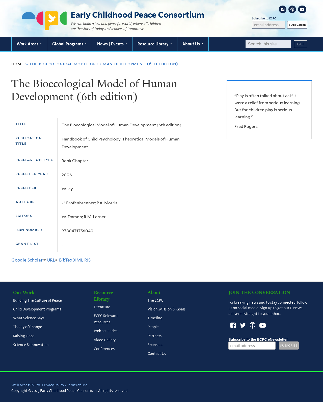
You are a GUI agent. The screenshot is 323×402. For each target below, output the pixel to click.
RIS (87, 260)
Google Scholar (28, 260)
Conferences (104, 348)
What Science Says (28, 318)
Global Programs (69, 44)
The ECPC (155, 300)
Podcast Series (105, 331)
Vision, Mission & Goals (166, 309)
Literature (102, 306)
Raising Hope (24, 335)
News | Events (112, 44)
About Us (192, 44)
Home (17, 63)
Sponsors (155, 344)
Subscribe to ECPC (268, 18)
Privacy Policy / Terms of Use (65, 385)
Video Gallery (105, 339)
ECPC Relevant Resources (106, 319)
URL (52, 260)
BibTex (65, 260)
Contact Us (157, 353)
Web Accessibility (25, 385)
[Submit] (300, 44)
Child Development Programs (37, 309)
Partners (155, 335)
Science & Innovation (31, 344)
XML (78, 260)
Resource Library (155, 44)
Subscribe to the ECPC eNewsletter (258, 339)
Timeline (155, 318)
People (153, 327)
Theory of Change (27, 327)
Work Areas (29, 44)
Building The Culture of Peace (37, 300)
